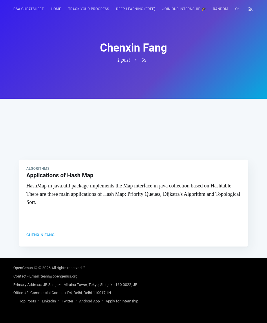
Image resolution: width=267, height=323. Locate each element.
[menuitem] (28, 9)
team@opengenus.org (59, 276)
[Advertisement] (133, 139)
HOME (56, 9)
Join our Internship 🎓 (184, 9)
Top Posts (27, 301)
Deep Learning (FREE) (136, 9)
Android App (89, 301)
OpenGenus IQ (25, 268)
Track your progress (88, 9)
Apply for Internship (122, 301)
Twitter (67, 301)
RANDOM (220, 9)
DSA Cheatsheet (28, 9)
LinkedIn (49, 301)
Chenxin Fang (40, 235)
